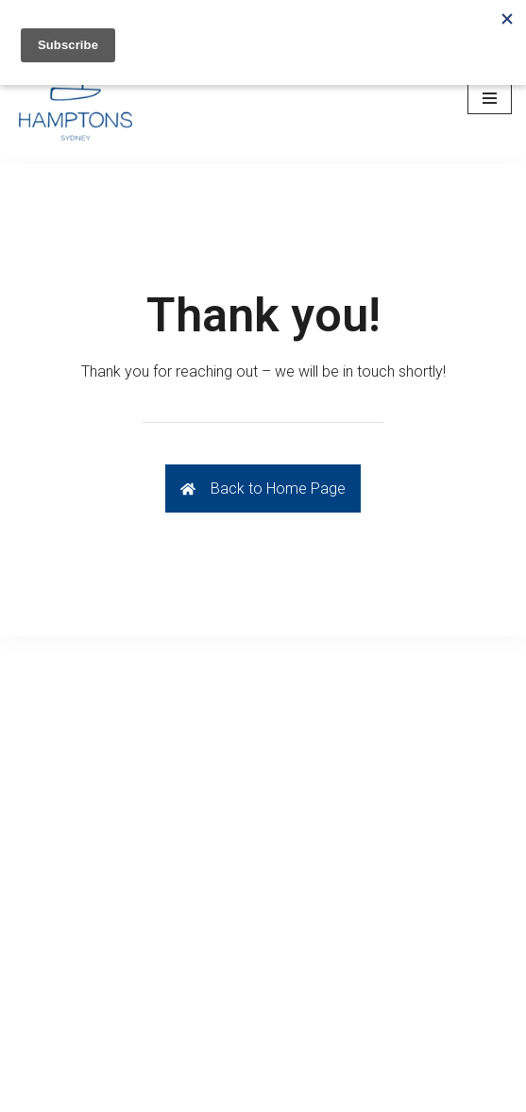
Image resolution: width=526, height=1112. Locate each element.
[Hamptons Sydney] (75, 98)
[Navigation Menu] (489, 98)
